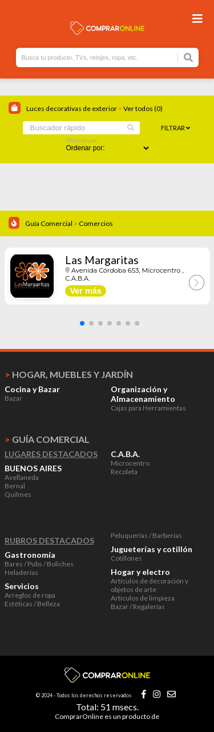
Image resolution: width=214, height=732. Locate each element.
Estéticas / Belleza (32, 603)
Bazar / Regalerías (138, 606)
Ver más (86, 290)
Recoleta (124, 471)
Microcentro (130, 463)
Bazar (13, 398)
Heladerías (21, 572)
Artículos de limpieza (143, 598)
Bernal (15, 486)
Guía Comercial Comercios (69, 223)
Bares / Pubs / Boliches (39, 564)
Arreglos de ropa (30, 595)
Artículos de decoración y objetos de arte (149, 585)
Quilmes (18, 494)
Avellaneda (22, 477)
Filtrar (175, 127)
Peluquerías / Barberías (146, 535)
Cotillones (126, 558)
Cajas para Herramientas (148, 408)
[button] (82, 323)
